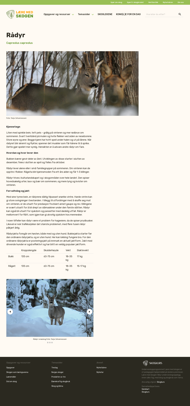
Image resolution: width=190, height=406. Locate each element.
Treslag (54, 368)
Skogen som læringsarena (17, 372)
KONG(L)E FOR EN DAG (128, 14)
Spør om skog (116, 2)
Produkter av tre (58, 377)
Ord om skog (11, 381)
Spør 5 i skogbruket (135, 2)
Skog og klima (57, 386)
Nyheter (100, 372)
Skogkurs (161, 382)
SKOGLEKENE (105, 14)
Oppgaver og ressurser (57, 14)
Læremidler (11, 377)
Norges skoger (57, 372)
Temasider (84, 14)
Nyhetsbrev (168, 2)
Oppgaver (10, 368)
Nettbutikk (153, 2)
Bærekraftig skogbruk (60, 381)
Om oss (181, 2)
